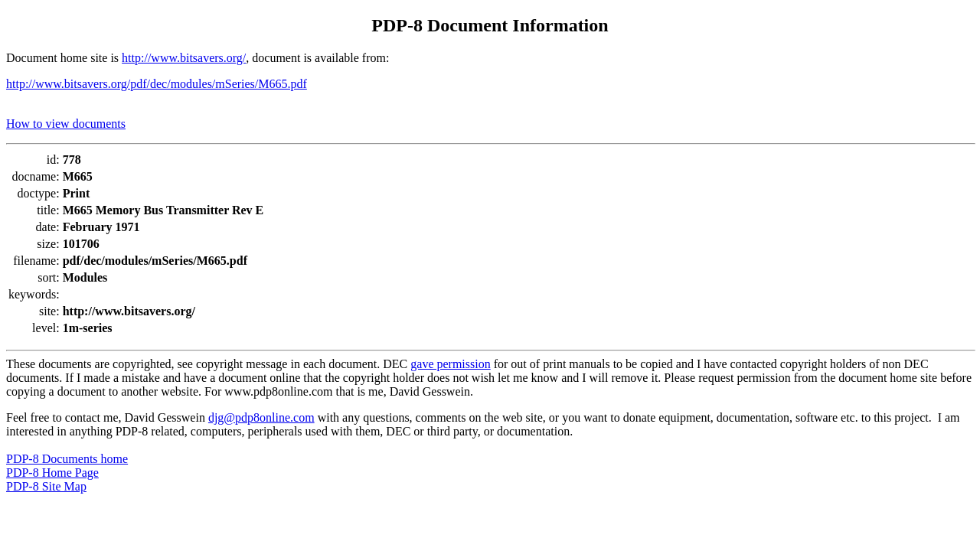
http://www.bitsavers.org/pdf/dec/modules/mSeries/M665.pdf (156, 83)
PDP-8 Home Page (52, 472)
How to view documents (66, 123)
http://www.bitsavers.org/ (184, 57)
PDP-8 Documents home (67, 458)
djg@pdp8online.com (261, 417)
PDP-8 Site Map (46, 486)
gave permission (450, 363)
